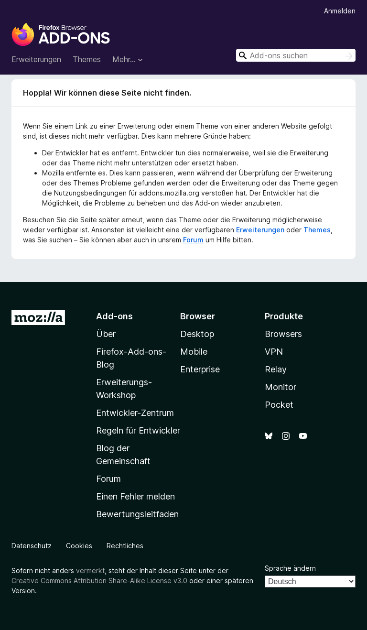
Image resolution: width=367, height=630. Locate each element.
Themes (87, 59)
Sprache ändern (290, 568)
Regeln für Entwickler (138, 430)
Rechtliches (125, 546)
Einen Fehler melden (135, 496)
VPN (274, 352)
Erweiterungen (36, 59)
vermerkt (90, 570)
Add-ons (114, 316)
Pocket (279, 405)
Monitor (280, 387)
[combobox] (296, 55)
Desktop (197, 334)
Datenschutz (31, 546)
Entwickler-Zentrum (135, 413)
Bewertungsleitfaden (137, 514)
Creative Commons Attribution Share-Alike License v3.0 (99, 580)
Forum (193, 240)
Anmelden (340, 11)
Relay (276, 369)
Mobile (193, 352)
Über (106, 334)
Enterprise (200, 369)
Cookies (79, 546)
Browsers (283, 334)
